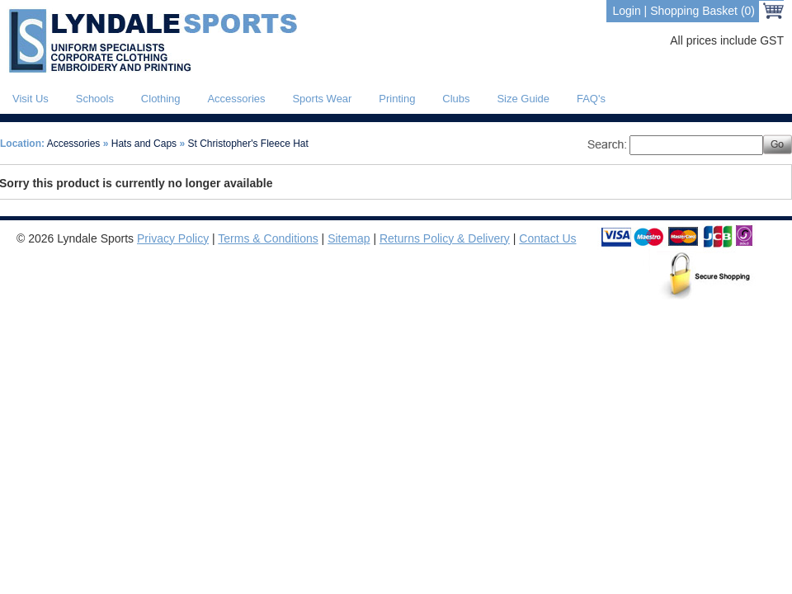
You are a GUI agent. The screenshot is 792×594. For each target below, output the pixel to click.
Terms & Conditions (268, 238)
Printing (397, 98)
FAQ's (591, 98)
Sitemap (349, 238)
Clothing (161, 98)
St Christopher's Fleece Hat (248, 143)
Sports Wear (321, 98)
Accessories (236, 98)
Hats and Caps (144, 143)
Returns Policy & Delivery (445, 238)
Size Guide (523, 98)
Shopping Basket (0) (702, 10)
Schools (95, 98)
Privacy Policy (173, 238)
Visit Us (30, 98)
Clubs (455, 98)
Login (626, 10)
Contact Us (547, 238)
